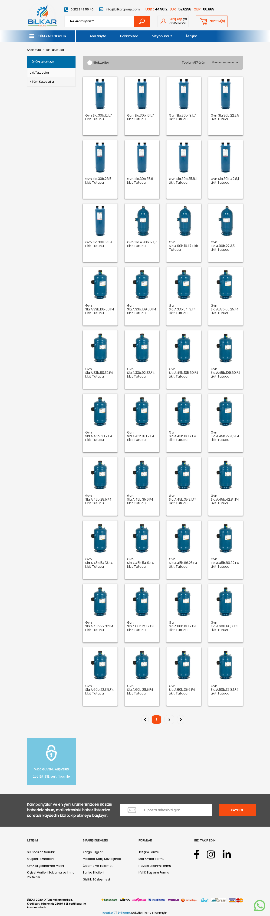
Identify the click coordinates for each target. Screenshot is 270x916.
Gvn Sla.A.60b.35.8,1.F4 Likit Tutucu (225, 690)
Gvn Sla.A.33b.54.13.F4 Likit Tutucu (182, 309)
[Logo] (42, 15)
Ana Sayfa (98, 36)
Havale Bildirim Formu (154, 866)
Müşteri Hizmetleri (40, 859)
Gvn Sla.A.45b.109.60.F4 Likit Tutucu (225, 373)
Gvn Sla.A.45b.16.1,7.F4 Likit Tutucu (140, 436)
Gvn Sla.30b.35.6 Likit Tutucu (140, 181)
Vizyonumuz (162, 36)
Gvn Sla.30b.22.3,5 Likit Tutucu (225, 117)
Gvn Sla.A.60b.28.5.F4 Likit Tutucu (140, 690)
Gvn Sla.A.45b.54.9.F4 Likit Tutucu (140, 563)
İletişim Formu (148, 852)
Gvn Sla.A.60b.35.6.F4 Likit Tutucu (182, 690)
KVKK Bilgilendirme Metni (45, 866)
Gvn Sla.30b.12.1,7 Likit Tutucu (98, 117)
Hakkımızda (129, 36)
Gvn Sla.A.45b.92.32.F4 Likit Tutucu (99, 626)
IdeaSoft (108, 913)
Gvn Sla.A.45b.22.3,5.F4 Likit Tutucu (225, 436)
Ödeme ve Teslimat (97, 866)
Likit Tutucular (54, 50)
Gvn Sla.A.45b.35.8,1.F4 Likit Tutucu (183, 499)
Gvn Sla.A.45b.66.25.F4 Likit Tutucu (183, 563)
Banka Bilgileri (93, 872)
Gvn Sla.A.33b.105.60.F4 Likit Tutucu (99, 309)
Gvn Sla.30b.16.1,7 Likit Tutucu (140, 117)
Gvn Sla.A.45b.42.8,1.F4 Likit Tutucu (225, 499)
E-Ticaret (124, 913)
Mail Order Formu (151, 859)
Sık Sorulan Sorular (41, 852)
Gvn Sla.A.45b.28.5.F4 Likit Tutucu (98, 499)
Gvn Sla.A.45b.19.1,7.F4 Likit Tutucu (182, 436)
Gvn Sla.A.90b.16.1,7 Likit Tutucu (183, 246)
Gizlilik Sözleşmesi (96, 879)
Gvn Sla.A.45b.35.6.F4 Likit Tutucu (140, 499)
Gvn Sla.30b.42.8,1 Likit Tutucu (225, 181)
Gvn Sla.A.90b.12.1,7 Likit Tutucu (142, 244)
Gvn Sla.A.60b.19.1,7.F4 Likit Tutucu (224, 626)
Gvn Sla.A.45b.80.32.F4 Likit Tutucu (225, 563)
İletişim (191, 36)
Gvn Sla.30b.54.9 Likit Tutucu (98, 244)
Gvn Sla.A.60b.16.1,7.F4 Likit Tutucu (182, 626)
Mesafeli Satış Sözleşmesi (102, 859)
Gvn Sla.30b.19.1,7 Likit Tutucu (182, 117)
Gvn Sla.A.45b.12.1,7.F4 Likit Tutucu (98, 436)
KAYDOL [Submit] (237, 810)
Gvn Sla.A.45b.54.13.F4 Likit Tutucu (99, 563)
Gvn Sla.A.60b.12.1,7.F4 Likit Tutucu (140, 626)
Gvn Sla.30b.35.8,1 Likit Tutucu (183, 181)
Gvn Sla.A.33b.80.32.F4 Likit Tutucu (99, 373)
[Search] (107, 21)
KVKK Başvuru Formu (153, 872)
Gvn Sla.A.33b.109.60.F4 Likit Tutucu (141, 309)
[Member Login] (173, 21)
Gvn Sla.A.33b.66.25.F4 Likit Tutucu (225, 309)
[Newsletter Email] (166, 810)
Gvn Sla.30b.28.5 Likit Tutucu (98, 181)
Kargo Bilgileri (93, 852)
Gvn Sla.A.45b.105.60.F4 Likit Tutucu (183, 373)
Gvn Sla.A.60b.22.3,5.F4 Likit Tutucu (99, 690)
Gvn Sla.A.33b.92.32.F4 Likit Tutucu (141, 373)
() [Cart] (217, 21)
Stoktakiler (101, 62)
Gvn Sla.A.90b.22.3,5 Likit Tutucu (223, 246)
